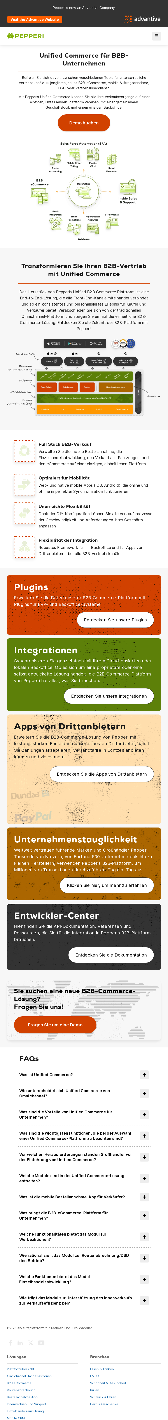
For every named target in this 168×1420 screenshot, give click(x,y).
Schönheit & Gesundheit (108, 1383)
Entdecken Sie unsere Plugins (115, 619)
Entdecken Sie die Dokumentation (111, 955)
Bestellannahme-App (22, 1397)
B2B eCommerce (19, 1383)
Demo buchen (84, 123)
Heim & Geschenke (104, 1404)
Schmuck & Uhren (103, 1397)
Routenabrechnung (21, 1390)
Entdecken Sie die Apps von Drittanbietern (102, 774)
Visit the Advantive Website (34, 19)
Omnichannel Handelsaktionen (29, 1376)
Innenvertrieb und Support (26, 1404)
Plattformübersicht (20, 1369)
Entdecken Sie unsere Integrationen (109, 696)
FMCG (94, 1376)
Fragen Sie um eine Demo (55, 1024)
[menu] (156, 36)
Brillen (94, 1390)
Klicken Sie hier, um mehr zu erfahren (107, 885)
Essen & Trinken (102, 1369)
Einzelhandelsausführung (25, 1411)
